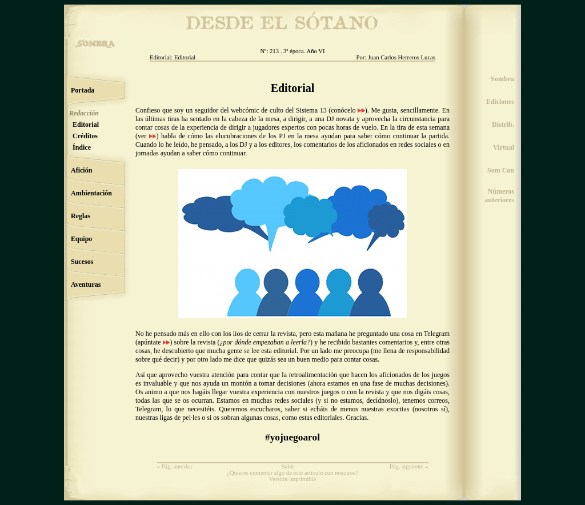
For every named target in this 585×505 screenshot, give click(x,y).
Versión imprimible (292, 479)
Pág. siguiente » (409, 466)
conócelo (348, 110)
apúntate (154, 342)
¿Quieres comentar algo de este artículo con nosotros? (292, 473)
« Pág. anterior (175, 466)
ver (147, 136)
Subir (287, 466)
